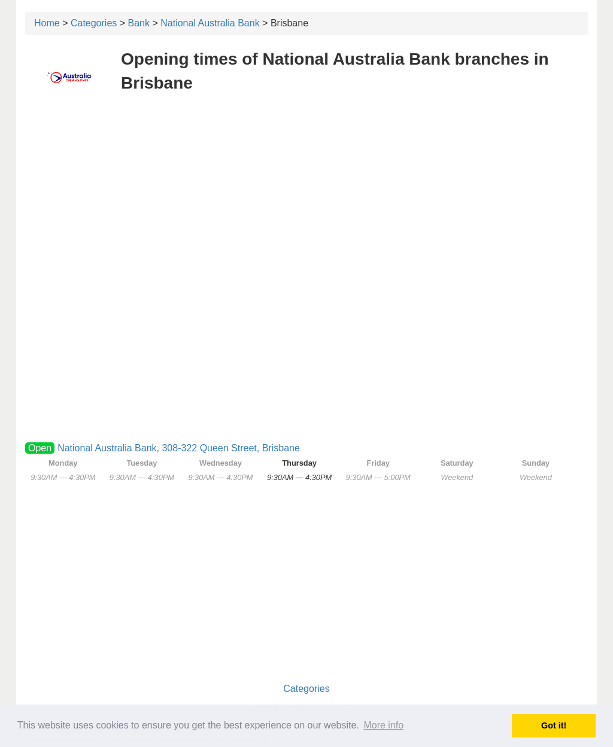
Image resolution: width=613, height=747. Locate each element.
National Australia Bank (209, 23)
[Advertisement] (306, 190)
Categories (94, 23)
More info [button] (383, 725)
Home (47, 23)
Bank (139, 23)
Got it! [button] (553, 725)
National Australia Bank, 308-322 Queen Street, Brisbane (178, 448)
